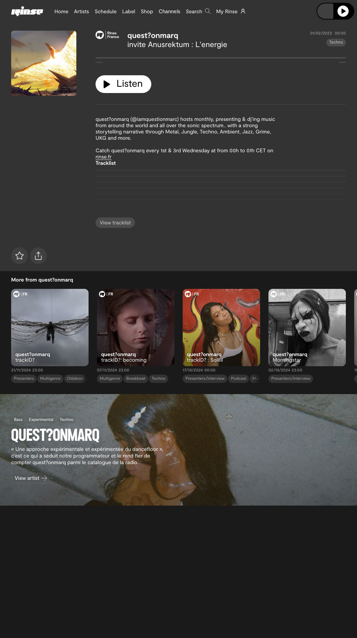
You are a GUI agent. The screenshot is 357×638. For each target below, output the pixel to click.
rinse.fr (104, 156)
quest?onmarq (152, 35)
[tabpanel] (221, 59)
